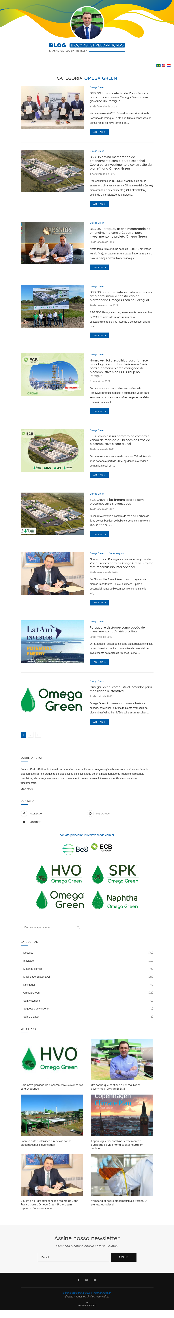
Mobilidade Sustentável (88, 989)
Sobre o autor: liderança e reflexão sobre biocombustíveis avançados (45, 1155)
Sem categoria (117, 563)
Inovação (88, 973)
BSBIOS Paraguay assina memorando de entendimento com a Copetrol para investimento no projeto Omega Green (121, 236)
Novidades (88, 997)
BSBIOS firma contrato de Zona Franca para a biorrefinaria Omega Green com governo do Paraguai (120, 97)
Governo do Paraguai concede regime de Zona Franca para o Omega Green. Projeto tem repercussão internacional (122, 573)
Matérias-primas (88, 981)
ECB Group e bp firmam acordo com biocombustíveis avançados (118, 510)
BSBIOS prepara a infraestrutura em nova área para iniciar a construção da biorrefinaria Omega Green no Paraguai (120, 301)
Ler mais (99, 133)
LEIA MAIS (27, 801)
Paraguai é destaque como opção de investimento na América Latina (118, 640)
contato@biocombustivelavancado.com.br (87, 847)
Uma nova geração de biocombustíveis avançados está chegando (51, 1099)
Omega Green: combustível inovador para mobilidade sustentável (118, 701)
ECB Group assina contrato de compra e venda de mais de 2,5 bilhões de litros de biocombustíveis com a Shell (121, 448)
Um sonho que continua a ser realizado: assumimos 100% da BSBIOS (122, 1099)
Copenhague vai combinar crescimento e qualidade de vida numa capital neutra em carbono (122, 1155)
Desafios (88, 965)
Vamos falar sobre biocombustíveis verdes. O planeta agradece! (118, 1210)
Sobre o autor (88, 1029)
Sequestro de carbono (88, 1021)
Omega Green (97, 87)
